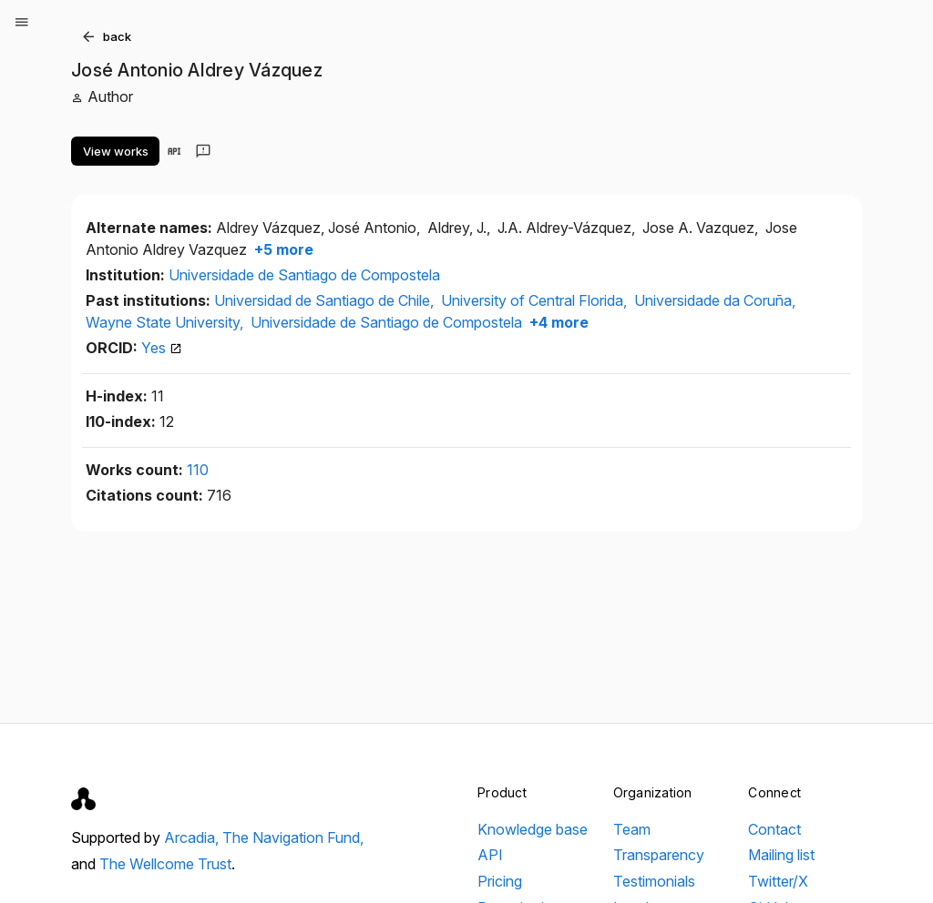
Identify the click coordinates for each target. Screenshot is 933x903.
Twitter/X (778, 881)
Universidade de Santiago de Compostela (304, 275)
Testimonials (654, 881)
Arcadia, (193, 837)
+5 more (282, 249)
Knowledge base (532, 829)
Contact (774, 829)
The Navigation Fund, (293, 837)
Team (632, 829)
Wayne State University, (166, 322)
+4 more (557, 322)
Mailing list (781, 855)
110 (198, 470)
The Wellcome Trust (165, 864)
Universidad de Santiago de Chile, (325, 300)
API (490, 855)
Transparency (658, 855)
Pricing (499, 881)
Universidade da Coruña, (714, 300)
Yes (161, 348)
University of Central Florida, (536, 300)
